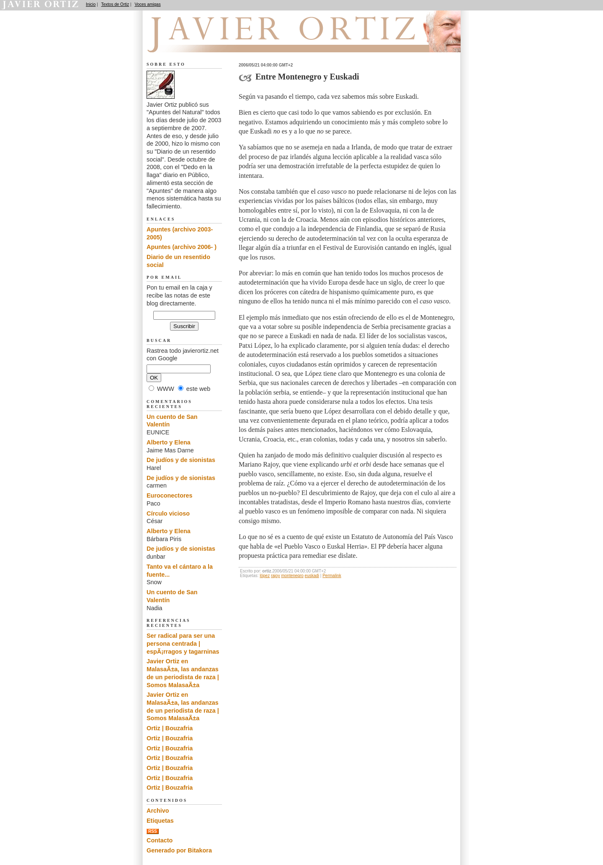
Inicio (90, 4)
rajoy (275, 575)
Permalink (331, 575)
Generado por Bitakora (179, 850)
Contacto (160, 840)
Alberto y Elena (169, 442)
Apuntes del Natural (193, 42)
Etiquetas (160, 820)
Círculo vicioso (168, 513)
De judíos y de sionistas (181, 460)
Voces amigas (147, 4)
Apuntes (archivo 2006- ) (181, 247)
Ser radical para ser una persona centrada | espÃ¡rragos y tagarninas (183, 643)
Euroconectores (170, 495)
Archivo (158, 810)
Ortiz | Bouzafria (170, 728)
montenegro (292, 575)
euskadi (312, 575)
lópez (265, 575)
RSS (152, 831)
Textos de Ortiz (115, 4)
